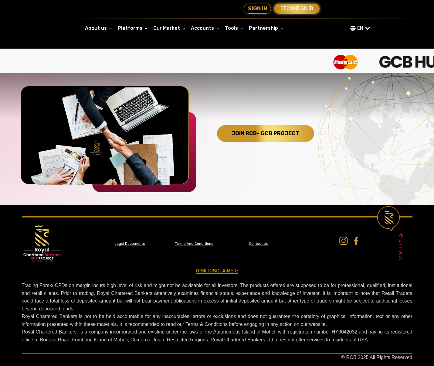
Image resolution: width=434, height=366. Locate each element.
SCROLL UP (401, 246)
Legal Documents (129, 243)
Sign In (257, 8)
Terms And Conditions (194, 243)
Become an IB (296, 8)
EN (360, 28)
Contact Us (258, 243)
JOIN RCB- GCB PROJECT (266, 133)
